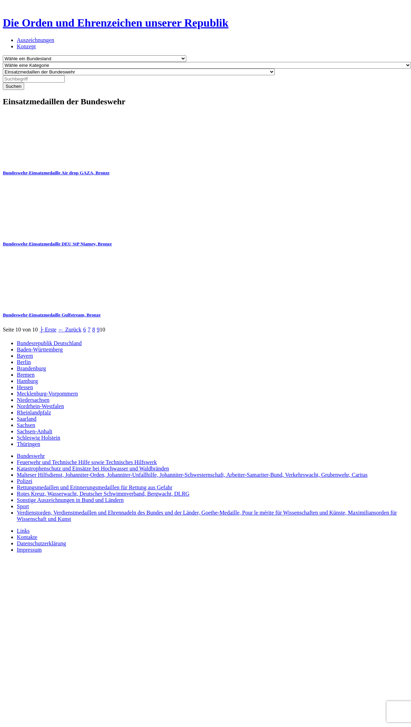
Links (23, 531)
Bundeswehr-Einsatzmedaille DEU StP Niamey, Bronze (57, 243)
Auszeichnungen (35, 40)
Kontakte (27, 537)
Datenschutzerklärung (41, 543)
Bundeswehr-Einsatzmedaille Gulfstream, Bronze (51, 314)
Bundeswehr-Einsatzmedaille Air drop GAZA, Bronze (56, 172)
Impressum (29, 550)
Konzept (26, 46)
